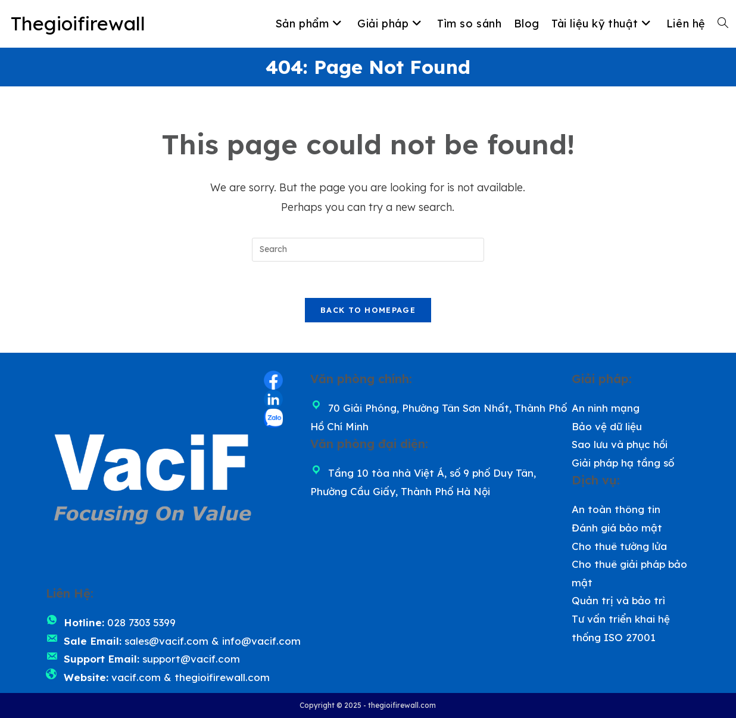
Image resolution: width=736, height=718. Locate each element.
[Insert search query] (368, 250)
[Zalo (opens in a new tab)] (273, 418)
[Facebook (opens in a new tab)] (273, 380)
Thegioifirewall (78, 23)
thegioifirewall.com (222, 677)
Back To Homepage (368, 310)
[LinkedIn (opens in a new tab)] (273, 399)
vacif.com (136, 677)
